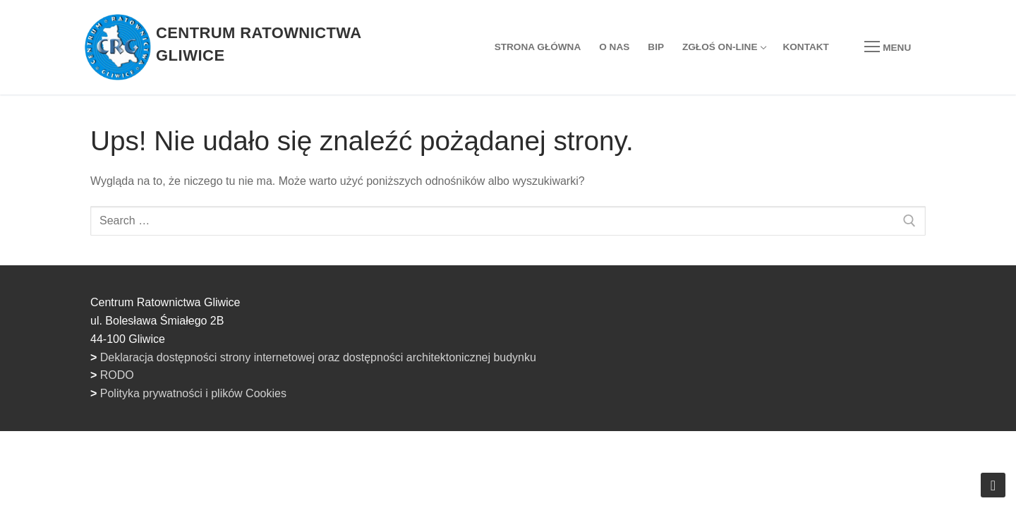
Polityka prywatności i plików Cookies (193, 393)
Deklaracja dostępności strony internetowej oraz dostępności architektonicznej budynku (318, 357)
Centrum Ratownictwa (259, 33)
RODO (117, 375)
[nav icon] (887, 47)
